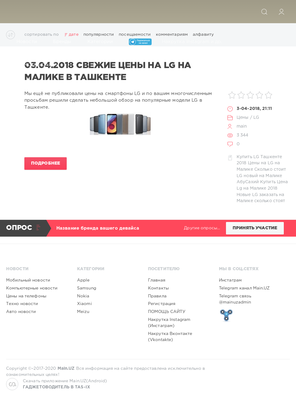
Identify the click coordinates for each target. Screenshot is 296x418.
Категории (102, 42)
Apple (83, 280)
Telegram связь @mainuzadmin (235, 299)
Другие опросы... (202, 228)
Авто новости (21, 312)
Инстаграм (230, 280)
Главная (156, 280)
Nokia (83, 296)
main (242, 126)
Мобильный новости (28, 280)
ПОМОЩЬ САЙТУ (40, 65)
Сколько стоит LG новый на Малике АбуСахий (261, 176)
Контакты (158, 288)
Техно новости (22, 304)
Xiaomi (84, 304)
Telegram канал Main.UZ (244, 288)
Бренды (65, 42)
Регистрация (161, 304)
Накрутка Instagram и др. (195, 42)
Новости (29, 42)
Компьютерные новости (32, 288)
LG (256, 117)
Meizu (83, 312)
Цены (242, 117)
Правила (157, 296)
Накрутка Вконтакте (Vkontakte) (170, 337)
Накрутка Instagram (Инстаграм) (169, 323)
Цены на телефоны (26, 296)
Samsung (86, 288)
